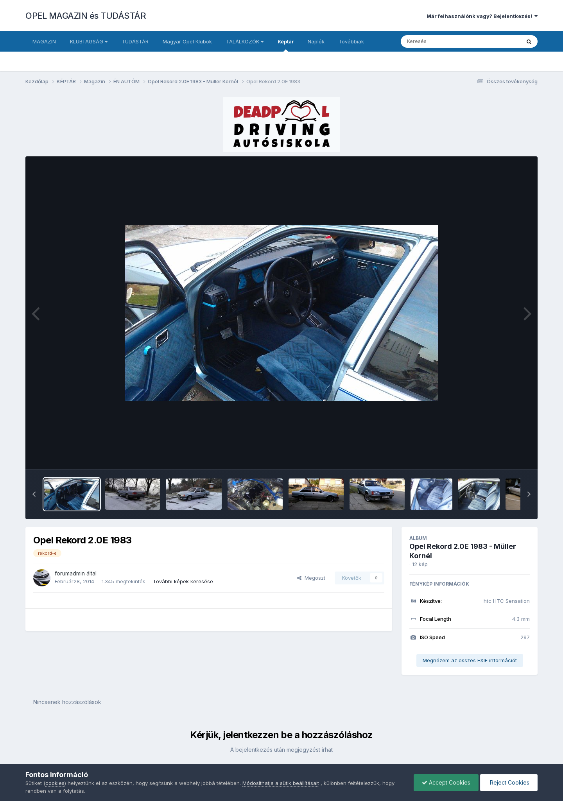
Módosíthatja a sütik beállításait (280, 783)
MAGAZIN (44, 41)
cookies (55, 783)
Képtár (286, 45)
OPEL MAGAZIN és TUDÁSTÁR (85, 16)
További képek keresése (183, 581)
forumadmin (70, 573)
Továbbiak (351, 41)
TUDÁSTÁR (135, 41)
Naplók (316, 41)
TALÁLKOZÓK (245, 41)
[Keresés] (439, 41)
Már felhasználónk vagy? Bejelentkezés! (482, 16)
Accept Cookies (446, 782)
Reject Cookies (508, 782)
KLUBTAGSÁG (89, 41)
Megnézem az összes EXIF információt (470, 660)
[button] (34, 494)
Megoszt (311, 578)
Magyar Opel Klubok (187, 41)
